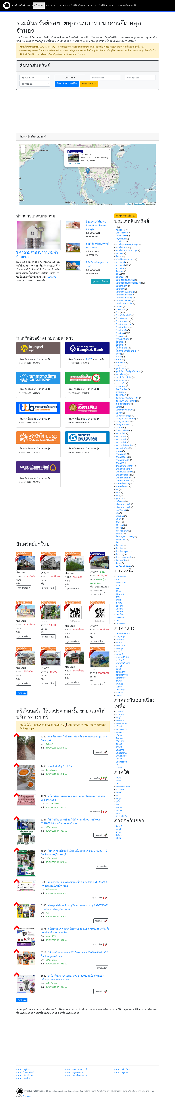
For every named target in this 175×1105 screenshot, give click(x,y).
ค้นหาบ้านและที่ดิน (67, 83)
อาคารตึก (120, 463)
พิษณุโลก (120, 594)
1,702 (89, 359)
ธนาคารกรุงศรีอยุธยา (74, 1072)
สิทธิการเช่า (121, 395)
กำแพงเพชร (121, 576)
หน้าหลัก (38, 5)
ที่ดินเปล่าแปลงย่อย (124, 295)
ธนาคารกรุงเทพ (121, 1072)
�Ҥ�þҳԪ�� (123, 566)
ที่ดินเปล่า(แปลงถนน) (125, 292)
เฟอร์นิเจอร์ (121, 510)
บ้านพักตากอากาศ (123, 324)
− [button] (23, 151)
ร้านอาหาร (120, 362)
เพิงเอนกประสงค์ (123, 507)
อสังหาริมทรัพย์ (122, 448)
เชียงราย (119, 612)
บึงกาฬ (119, 768)
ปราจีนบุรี (120, 660)
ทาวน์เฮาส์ (120, 262)
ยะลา (118, 804)
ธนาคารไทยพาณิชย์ (25, 1072)
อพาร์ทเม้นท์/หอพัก (124, 445)
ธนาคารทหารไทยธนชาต (76, 1075)
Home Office (121, 236)
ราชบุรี (119, 666)
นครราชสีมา (121, 723)
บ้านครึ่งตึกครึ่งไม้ (123, 315)
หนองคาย (120, 750)
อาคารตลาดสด (122, 460)
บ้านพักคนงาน (122, 321)
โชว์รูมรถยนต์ (122, 531)
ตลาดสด (119, 253)
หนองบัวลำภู (121, 753)
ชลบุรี (118, 829)
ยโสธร (119, 735)
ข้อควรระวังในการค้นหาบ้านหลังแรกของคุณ (96, 225)
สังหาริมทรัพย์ (121, 389)
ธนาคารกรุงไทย (23, 1069)
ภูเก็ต (118, 801)
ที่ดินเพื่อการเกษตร (124, 300)
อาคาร (119, 451)
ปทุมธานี (119, 654)
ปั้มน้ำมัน (119, 342)
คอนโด (119, 242)
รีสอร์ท (119, 357)
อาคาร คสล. (121, 454)
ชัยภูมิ (118, 717)
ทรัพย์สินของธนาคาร (125, 259)
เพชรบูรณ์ (120, 618)
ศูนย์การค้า (121, 368)
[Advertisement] (87, 111)
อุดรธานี (119, 759)
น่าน (118, 585)
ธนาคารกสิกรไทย (122, 1069)
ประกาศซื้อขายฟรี (126, 5)
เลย (117, 765)
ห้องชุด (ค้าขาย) (123, 416)
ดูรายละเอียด (24, 588)
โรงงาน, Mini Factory (125, 537)
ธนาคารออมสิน (23, 1078)
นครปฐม (119, 648)
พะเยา (118, 588)
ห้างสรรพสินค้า (122, 430)
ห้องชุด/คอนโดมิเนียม (125, 419)
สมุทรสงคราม (122, 675)
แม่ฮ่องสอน (121, 623)
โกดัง (118, 522)
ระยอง (118, 835)
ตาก (117, 579)
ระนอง (119, 807)
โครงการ (120, 525)
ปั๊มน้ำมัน (119, 345)
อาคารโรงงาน (122, 486)
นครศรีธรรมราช (123, 786)
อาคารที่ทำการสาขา (124, 466)
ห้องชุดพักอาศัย (122, 421)
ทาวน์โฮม (120, 268)
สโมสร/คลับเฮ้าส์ (123, 404)
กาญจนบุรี (120, 636)
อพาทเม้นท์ (120, 433)
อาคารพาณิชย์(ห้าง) (124, 478)
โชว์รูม (119, 528)
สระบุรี (119, 681)
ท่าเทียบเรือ (120, 309)
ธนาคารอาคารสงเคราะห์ (76, 1069)
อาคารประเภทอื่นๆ (124, 472)
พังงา (118, 795)
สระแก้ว (119, 684)
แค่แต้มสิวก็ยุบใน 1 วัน (60, 766)
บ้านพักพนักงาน (122, 327)
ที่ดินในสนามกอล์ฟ (124, 304)
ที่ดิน (118, 274)
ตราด (118, 832)
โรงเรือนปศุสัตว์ (122, 551)
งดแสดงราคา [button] (89, 83)
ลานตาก (119, 365)
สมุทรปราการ (121, 672)
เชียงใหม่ (119, 614)
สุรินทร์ (119, 747)
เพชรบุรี (119, 695)
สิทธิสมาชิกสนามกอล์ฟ (126, 401)
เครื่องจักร (120, 501)
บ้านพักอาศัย (121, 330)
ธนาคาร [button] (51, 5)
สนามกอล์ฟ (121, 380)
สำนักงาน (120, 392)
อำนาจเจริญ (121, 756)
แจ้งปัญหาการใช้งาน (125, 216)
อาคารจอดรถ (122, 457)
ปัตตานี (119, 792)
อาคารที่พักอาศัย (123, 469)
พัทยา (118, 838)
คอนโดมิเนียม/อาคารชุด (126, 250)
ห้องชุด (119, 413)
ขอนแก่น (120, 714)
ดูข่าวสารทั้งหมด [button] (100, 281)
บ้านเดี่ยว (120, 333)
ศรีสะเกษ (120, 741)
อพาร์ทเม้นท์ (121, 442)
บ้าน (118, 312)
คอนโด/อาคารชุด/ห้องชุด (127, 244)
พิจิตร (118, 591)
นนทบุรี (119, 651)
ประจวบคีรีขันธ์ (122, 657)
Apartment (120, 230)
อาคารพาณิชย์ (122, 475)
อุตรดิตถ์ (119, 606)
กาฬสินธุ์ (119, 711)
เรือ (117, 513)
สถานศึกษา (121, 374)
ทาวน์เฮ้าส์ (120, 265)
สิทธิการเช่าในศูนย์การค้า (127, 398)
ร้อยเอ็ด (119, 738)
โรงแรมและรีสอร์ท (124, 557)
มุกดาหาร (120, 732)
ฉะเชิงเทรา (120, 639)
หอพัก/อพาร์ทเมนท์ (124, 410)
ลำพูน (118, 600)
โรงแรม (119, 554)
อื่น (117, 489)
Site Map (27, 1096)
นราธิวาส (120, 789)
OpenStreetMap (140, 204)
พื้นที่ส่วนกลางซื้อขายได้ (126, 351)
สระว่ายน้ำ (120, 383)
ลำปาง (118, 597)
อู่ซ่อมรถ (119, 498)
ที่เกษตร (119, 306)
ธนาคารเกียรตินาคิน (25, 1075)
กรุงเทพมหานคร (123, 634)
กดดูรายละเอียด (74, 163)
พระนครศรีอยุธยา (123, 663)
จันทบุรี (119, 826)
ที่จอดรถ (119, 271)
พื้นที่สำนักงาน (122, 348)
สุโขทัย (119, 603)
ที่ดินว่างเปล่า (121, 286)
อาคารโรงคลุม (122, 483)
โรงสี (118, 543)
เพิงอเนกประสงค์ (123, 504)
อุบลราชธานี (121, 762)
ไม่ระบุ (118, 563)
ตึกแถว (119, 256)
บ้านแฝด (119, 336)
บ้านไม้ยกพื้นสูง (122, 339)
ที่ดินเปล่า (120, 289)
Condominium (122, 233)
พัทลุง (118, 798)
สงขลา (119, 810)
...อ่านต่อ (51, 276)
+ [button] (23, 147)
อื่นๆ (118, 495)
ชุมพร (118, 781)
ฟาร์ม (118, 354)
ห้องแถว (119, 427)
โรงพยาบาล (121, 540)
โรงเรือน (119, 548)
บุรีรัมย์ (119, 726)
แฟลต (118, 519)
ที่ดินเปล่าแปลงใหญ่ (124, 298)
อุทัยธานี (119, 609)
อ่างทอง (119, 692)
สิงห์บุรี (119, 687)
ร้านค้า (119, 359)
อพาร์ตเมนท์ (121, 436)
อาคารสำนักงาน (123, 481)
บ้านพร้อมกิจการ (123, 318)
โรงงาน (119, 534)
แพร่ (117, 620)
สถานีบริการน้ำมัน (124, 377)
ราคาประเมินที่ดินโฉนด (72, 5)
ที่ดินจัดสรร (121, 277)
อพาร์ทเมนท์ (121, 439)
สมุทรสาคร (120, 678)
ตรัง (117, 783)
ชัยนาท (119, 642)
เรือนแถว (120, 516)
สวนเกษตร (120, 386)
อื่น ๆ (118, 492)
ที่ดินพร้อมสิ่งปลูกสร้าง (125, 280)
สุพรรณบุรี (120, 690)
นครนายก (120, 645)
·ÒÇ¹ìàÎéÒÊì (121, 239)
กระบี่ (118, 778)
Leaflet (128, 204)
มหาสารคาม (121, 729)
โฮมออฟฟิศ (121, 560)
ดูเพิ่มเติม (22, 693)
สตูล (118, 813)
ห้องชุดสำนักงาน (123, 424)
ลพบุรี (118, 669)
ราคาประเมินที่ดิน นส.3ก (101, 5)
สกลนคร (119, 744)
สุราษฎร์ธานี (121, 816)
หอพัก (118, 407)
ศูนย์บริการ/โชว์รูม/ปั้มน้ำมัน (128, 371)
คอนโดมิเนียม (122, 247)
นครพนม (120, 720)
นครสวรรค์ (121, 582)
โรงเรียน (119, 545)
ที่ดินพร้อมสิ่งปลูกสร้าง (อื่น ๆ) (128, 283)
